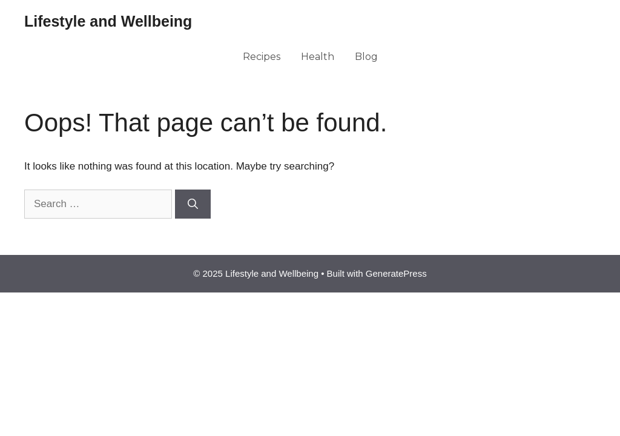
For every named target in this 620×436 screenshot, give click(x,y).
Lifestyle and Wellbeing (108, 21)
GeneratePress (396, 273)
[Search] (193, 204)
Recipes (261, 56)
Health (317, 56)
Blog (366, 56)
